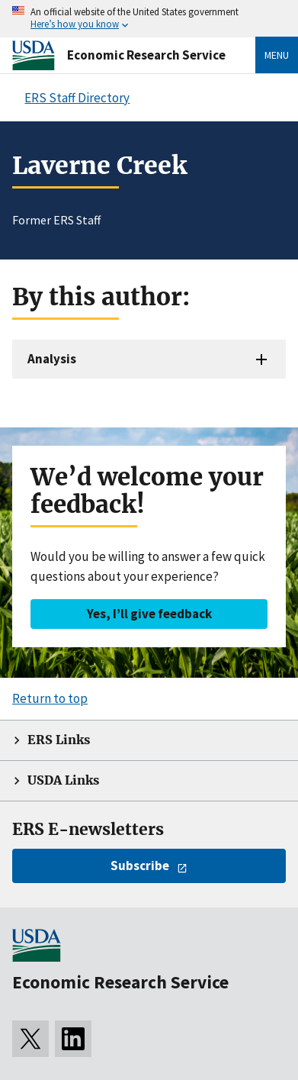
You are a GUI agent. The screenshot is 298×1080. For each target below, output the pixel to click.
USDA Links (63, 780)
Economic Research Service (146, 55)
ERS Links (58, 740)
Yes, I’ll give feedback (149, 613)
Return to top (50, 698)
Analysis (51, 358)
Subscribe (140, 865)
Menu (276, 55)
